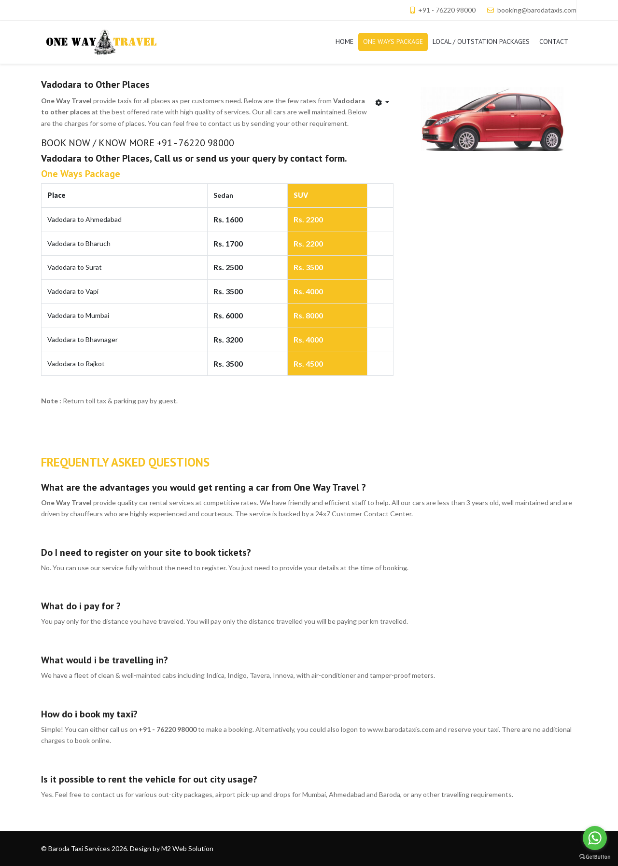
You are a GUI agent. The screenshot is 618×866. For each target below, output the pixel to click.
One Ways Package (80, 173)
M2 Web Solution (187, 848)
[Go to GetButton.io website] (594, 856)
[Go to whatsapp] (595, 838)
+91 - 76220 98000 (447, 10)
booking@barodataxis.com (536, 10)
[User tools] (382, 102)
